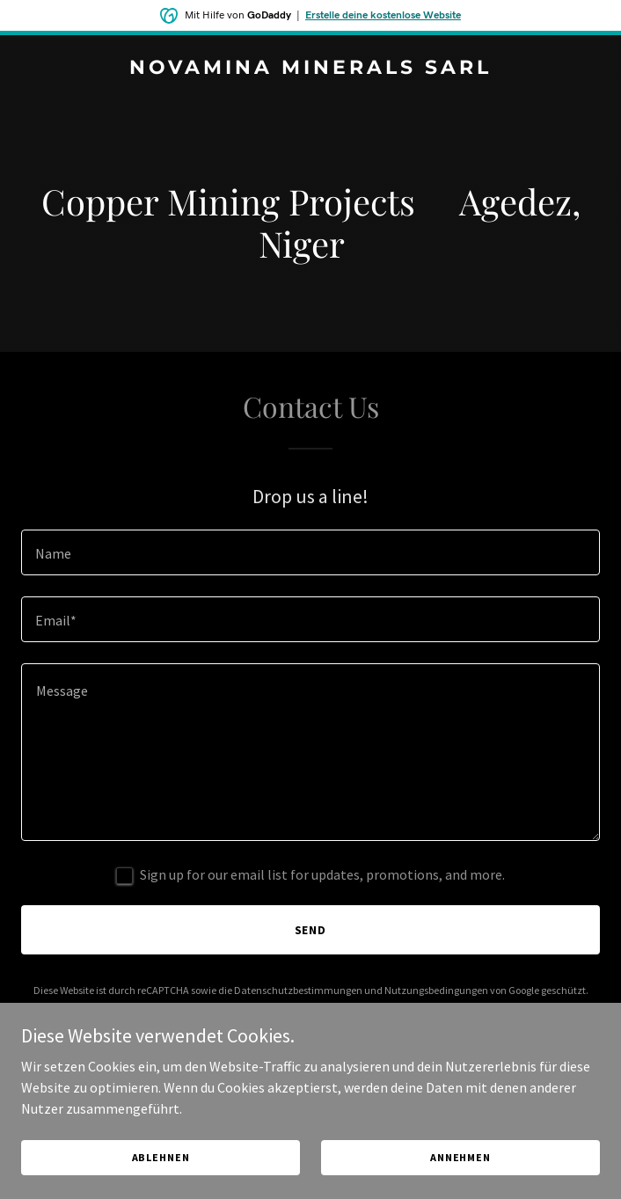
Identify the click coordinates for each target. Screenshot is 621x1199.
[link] (310, 68)
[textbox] (310, 552)
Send (311, 930)
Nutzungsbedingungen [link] (436, 990)
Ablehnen (161, 1157)
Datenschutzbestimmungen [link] (298, 990)
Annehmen (460, 1157)
